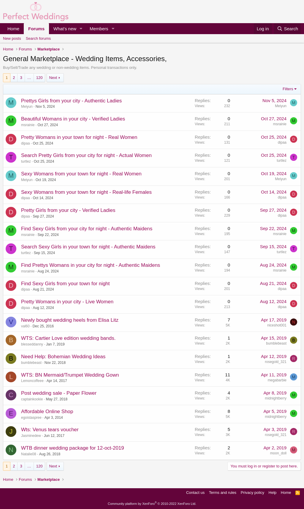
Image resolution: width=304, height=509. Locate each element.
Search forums (38, 38)
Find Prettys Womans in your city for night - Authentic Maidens (90, 265)
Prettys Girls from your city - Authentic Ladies (71, 101)
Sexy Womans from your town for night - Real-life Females (86, 192)
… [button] (29, 77)
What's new (64, 28)
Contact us (195, 492)
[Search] (287, 28)
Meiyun (27, 106)
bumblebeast (276, 343)
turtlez (26, 161)
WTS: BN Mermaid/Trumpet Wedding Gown (70, 375)
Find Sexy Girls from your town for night (65, 283)
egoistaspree (31, 418)
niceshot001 (276, 325)
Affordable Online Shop (47, 411)
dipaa (25, 143)
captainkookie (32, 399)
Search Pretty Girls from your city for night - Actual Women (86, 155)
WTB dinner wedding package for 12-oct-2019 (72, 448)
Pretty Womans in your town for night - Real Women (79, 137)
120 (39, 77)
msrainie (27, 125)
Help (273, 492)
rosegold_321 (275, 362)
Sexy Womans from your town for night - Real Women (81, 174)
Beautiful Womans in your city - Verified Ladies (73, 119)
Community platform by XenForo (152, 503)
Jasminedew (31, 436)
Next (53, 77)
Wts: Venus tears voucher (50, 429)
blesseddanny (32, 344)
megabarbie (277, 380)
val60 (25, 326)
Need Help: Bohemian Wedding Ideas (63, 356)
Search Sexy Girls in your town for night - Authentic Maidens (88, 247)
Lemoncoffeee (32, 381)
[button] (81, 28)
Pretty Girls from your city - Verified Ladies (68, 210)
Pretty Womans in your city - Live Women (67, 302)
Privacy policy (252, 492)
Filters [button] (288, 89)
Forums (36, 28)
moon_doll (278, 453)
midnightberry (275, 398)
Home (13, 28)
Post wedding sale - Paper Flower (58, 393)
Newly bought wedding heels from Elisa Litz (69, 320)
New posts (12, 38)
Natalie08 (28, 454)
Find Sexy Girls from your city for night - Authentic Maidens (86, 228)
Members (99, 28)
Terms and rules (222, 492)
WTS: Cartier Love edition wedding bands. (68, 338)
